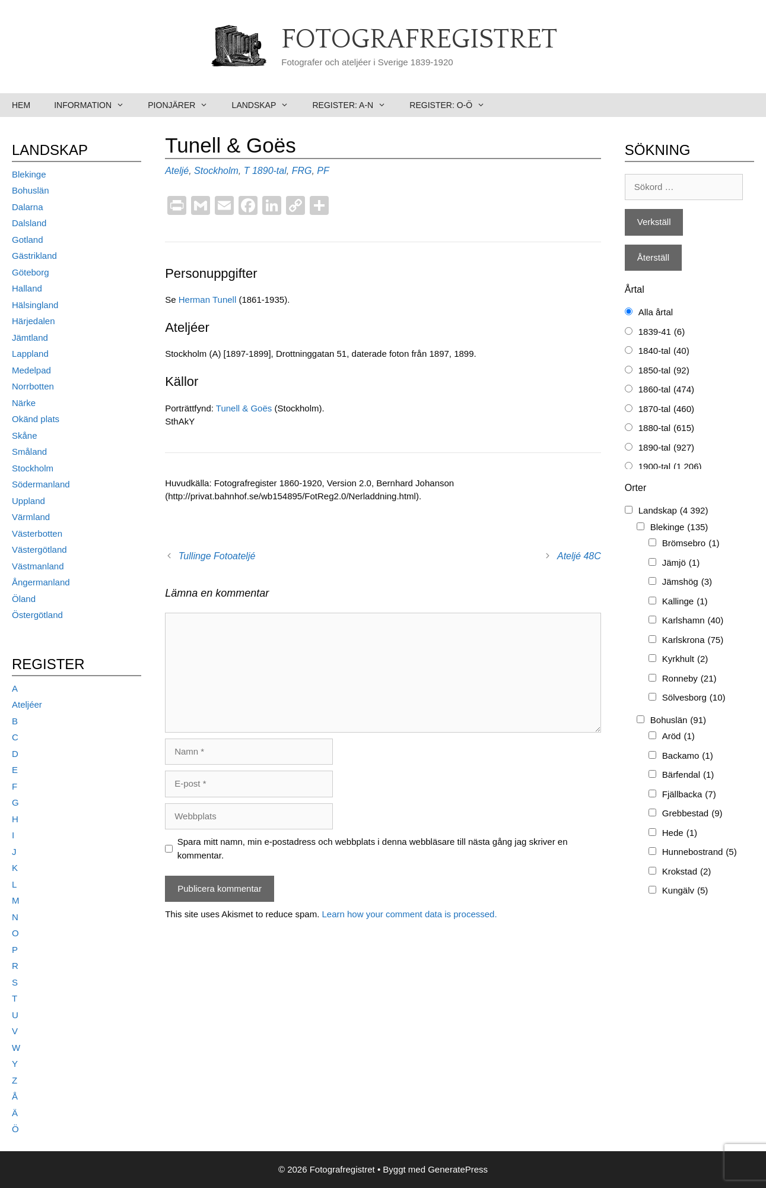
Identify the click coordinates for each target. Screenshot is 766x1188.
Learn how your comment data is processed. (409, 914)
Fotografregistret (419, 40)
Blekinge (29, 174)
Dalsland (29, 223)
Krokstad (686, 872)
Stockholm (216, 171)
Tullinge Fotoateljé (217, 556)
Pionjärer (184, 105)
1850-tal (663, 371)
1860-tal (666, 390)
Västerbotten (37, 533)
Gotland (27, 240)
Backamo (687, 756)
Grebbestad (692, 813)
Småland (29, 451)
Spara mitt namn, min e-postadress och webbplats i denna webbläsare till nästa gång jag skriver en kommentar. (372, 848)
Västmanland (38, 566)
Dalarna (27, 207)
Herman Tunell (208, 299)
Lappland (30, 354)
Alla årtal (655, 312)
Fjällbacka (689, 794)
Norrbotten (33, 386)
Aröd (678, 736)
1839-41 (661, 332)
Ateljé (177, 171)
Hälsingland (35, 305)
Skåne (24, 435)
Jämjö (681, 563)
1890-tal (269, 171)
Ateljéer (27, 704)
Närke (24, 403)
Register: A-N (355, 105)
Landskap (266, 105)
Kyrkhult (685, 659)
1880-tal (666, 428)
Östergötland (37, 615)
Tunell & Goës (244, 408)
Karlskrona (692, 640)
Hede (679, 833)
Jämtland (30, 337)
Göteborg (30, 272)
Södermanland (41, 484)
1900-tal (670, 467)
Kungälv (685, 891)
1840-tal (663, 351)
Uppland (28, 501)
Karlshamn (692, 621)
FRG (302, 171)
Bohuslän (30, 190)
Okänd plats (35, 419)
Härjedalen (33, 321)
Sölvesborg (694, 698)
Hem (21, 105)
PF (323, 171)
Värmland (31, 517)
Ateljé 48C (579, 556)
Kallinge (685, 602)
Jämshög (687, 582)
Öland (24, 599)
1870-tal (666, 409)
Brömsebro (691, 543)
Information (95, 105)
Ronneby (689, 679)
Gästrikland (34, 256)
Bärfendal (688, 775)
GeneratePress (458, 1169)
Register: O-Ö (453, 105)
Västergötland (39, 549)
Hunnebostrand (699, 852)
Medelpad (31, 370)
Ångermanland (41, 582)
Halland (27, 288)
